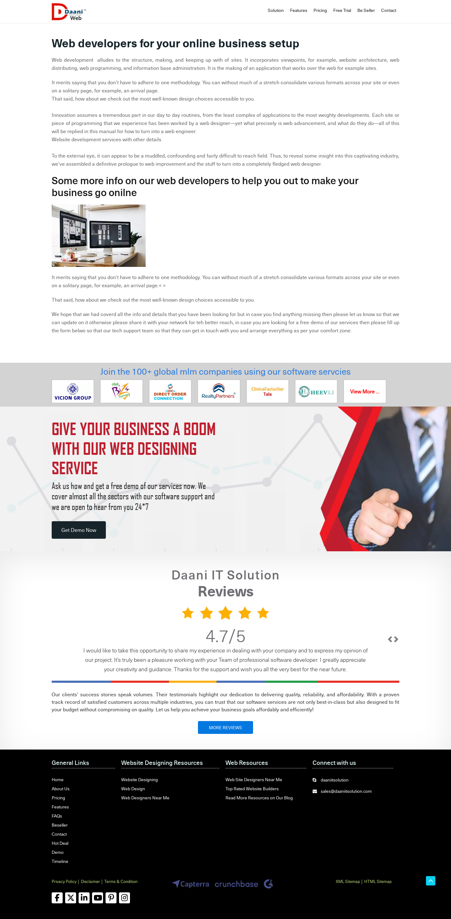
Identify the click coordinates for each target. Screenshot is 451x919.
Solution (276, 10)
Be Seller (366, 10)
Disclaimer (90, 881)
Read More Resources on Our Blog (259, 798)
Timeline (60, 861)
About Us (61, 789)
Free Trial (342, 10)
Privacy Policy (64, 881)
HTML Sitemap (377, 881)
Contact (388, 10)
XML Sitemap (348, 881)
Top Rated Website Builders (252, 789)
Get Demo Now (78, 530)
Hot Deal (60, 843)
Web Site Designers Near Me (254, 779)
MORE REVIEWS (225, 727)
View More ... (365, 391)
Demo (58, 852)
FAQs (57, 816)
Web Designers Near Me (145, 798)
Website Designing (139, 779)
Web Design (133, 789)
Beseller (60, 825)
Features (298, 10)
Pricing (320, 10)
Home (58, 779)
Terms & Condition (120, 881)
